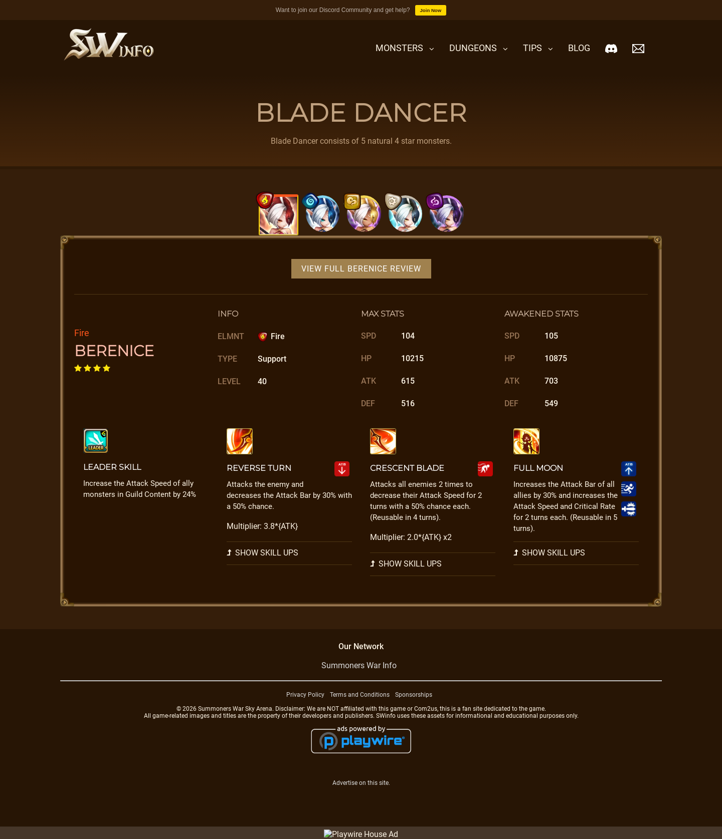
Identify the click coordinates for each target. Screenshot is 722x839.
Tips (532, 48)
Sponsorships (413, 707)
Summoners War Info (359, 678)
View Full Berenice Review (361, 281)
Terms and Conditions (360, 707)
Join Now (431, 10)
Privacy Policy (305, 707)
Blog (579, 48)
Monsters (399, 48)
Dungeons (473, 48)
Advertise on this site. (361, 795)
